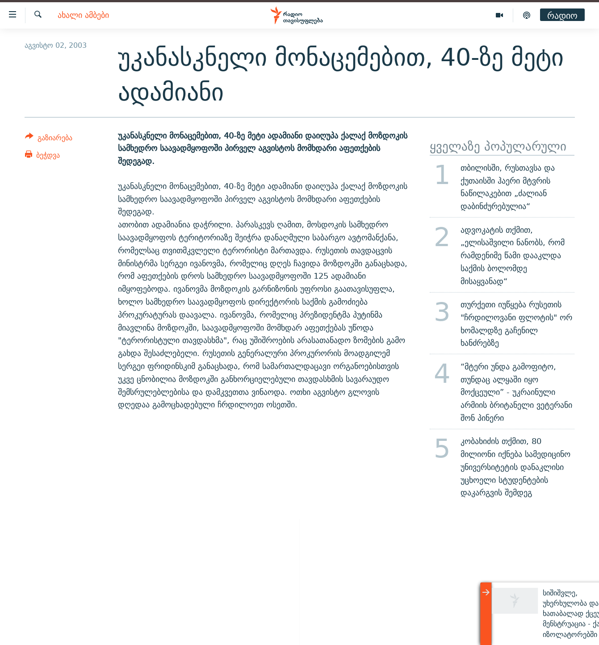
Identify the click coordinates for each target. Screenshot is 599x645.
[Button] (49, 139)
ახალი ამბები (83, 15)
